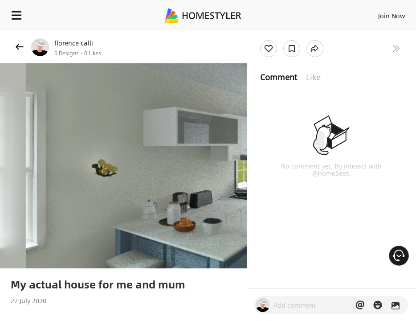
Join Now (391, 16)
